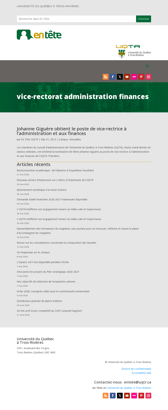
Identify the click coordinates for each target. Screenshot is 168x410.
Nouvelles (75, 139)
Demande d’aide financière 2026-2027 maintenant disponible (52, 199)
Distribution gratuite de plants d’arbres (39, 301)
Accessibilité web (141, 373)
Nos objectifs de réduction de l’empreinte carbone (46, 281)
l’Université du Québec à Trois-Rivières (129, 388)
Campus (63, 139)
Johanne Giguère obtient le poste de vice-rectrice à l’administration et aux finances (72, 130)
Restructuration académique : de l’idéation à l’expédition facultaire (55, 170)
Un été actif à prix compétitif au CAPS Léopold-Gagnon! (49, 310)
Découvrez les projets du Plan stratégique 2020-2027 (48, 271)
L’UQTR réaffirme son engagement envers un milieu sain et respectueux (59, 209)
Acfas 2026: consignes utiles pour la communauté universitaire (53, 291)
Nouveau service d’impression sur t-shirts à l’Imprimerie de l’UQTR (55, 180)
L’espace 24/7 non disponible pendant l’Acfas (43, 262)
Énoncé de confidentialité (136, 368)
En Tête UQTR (29, 139)
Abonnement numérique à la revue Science (41, 189)
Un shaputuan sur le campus (33, 252)
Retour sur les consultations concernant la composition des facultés (56, 242)
